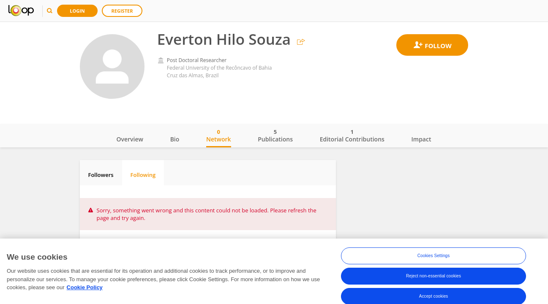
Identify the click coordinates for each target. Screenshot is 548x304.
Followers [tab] (101, 175)
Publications (275, 135)
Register (122, 11)
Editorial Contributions (352, 135)
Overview (130, 139)
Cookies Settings (433, 257)
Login (77, 11)
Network (218, 135)
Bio (175, 139)
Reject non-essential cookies (433, 277)
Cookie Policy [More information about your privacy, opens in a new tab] (85, 289)
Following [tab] (143, 175)
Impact (421, 139)
